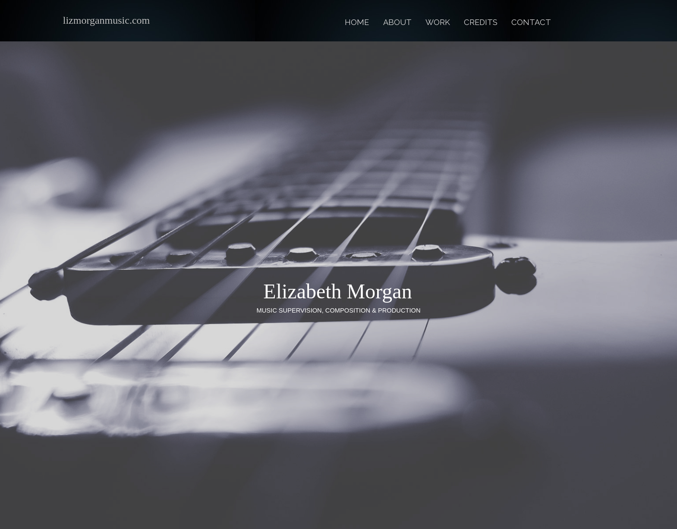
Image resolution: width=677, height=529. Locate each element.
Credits (481, 22)
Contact (531, 22)
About (397, 22)
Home (357, 22)
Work (437, 22)
